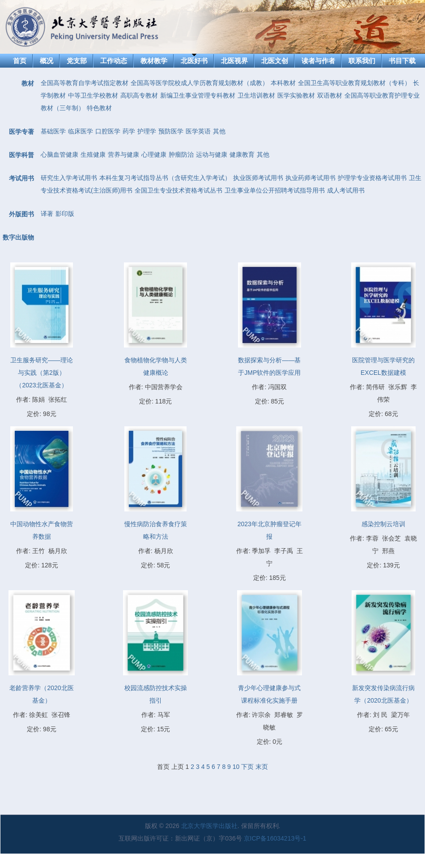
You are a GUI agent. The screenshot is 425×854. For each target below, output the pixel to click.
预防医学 (170, 131)
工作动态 (113, 60)
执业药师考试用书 (310, 177)
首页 (19, 60)
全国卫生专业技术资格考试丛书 (178, 190)
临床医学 (80, 131)
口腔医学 (107, 131)
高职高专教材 (139, 95)
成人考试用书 (346, 190)
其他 (219, 131)
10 (236, 766)
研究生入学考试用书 (69, 177)
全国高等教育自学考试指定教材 (84, 82)
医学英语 (198, 131)
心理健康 (153, 154)
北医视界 (234, 60)
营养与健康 (123, 154)
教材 (27, 83)
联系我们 (361, 60)
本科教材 (283, 82)
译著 (47, 213)
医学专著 (21, 131)
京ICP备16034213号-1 (275, 838)
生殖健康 (93, 154)
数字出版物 (18, 237)
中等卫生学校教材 (93, 95)
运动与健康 (211, 154)
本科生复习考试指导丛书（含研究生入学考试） (165, 177)
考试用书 (21, 178)
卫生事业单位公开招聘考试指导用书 (275, 190)
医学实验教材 (296, 95)
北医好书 (194, 60)
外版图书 (21, 214)
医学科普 (21, 155)
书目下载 (402, 60)
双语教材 (329, 95)
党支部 (77, 60)
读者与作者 (318, 60)
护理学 (146, 131)
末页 (261, 766)
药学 (129, 131)
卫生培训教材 (256, 95)
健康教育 (242, 154)
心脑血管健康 (59, 154)
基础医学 (53, 131)
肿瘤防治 (181, 154)
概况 (46, 60)
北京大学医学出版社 (209, 825)
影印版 (64, 213)
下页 (247, 766)
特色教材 (99, 108)
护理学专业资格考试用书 (372, 177)
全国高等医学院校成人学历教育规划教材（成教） (199, 82)
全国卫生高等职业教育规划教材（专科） (354, 82)
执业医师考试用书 (258, 177)
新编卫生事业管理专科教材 (197, 95)
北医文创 (274, 60)
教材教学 (153, 60)
